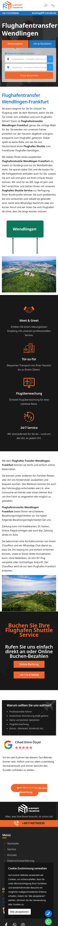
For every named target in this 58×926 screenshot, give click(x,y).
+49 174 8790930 (10, 13)
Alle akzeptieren (19, 911)
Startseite (13, 843)
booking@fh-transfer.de (44, 12)
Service (11, 849)
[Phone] (48, 913)
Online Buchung (29, 664)
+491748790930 (33, 823)
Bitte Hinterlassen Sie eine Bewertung (32, 790)
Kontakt (12, 855)
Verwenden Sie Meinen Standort (19, 53)
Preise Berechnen (29, 75)
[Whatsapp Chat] (48, 921)
